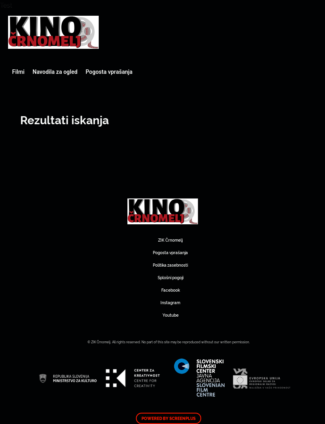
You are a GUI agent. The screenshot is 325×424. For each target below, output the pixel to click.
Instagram (170, 302)
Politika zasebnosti (170, 264)
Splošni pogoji (170, 277)
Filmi (18, 72)
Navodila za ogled (55, 72)
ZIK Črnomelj (170, 239)
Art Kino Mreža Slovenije (53, 32)
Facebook (170, 289)
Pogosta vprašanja (108, 72)
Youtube (170, 314)
